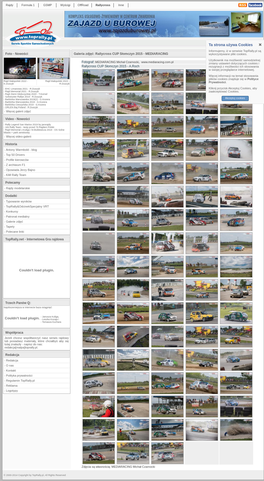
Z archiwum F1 (15, 164)
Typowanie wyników (19, 201)
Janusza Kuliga (50, 316)
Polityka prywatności (19, 375)
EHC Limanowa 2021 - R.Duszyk (22, 88)
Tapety (10, 226)
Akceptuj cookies (235, 98)
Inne (121, 5)
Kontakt (11, 370)
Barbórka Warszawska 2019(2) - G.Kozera (27, 99)
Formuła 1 (28, 5)
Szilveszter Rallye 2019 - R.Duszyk (23, 96)
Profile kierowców (17, 159)
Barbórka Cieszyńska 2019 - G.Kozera (25, 104)
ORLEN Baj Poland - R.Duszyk (21, 107)
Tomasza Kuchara (51, 322)
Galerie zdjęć (14, 221)
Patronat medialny (18, 216)
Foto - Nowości (16, 54)
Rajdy (9, 5)
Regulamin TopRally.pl (20, 380)
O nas (10, 365)
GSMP (47, 5)
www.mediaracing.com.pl (157, 62)
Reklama (11, 385)
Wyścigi (65, 5)
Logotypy (12, 390)
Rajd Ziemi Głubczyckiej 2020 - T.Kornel (26, 94)
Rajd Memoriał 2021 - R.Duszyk (22, 91)
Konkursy (12, 211)
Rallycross (102, 5)
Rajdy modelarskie (18, 188)
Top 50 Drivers (15, 154)
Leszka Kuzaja (50, 319)
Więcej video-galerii (18, 136)
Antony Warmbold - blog (21, 149)
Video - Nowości (17, 119)
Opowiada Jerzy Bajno (20, 169)
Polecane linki (15, 231)
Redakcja (12, 360)
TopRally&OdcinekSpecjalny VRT (27, 206)
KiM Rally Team (16, 174)
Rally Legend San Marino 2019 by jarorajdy (28, 124)
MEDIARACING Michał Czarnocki (117, 62)
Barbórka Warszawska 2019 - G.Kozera (26, 102)
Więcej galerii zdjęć (18, 111)
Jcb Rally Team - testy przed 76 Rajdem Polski (29, 127)
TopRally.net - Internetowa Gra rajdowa (34, 239)
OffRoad (83, 5)
